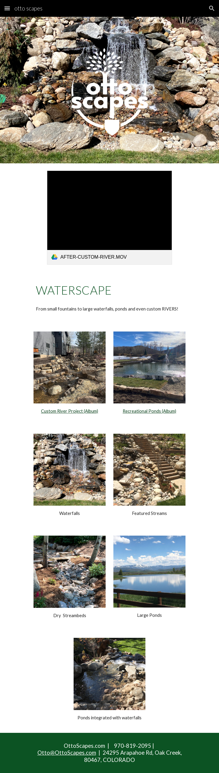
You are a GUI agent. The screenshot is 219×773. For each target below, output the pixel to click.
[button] (7, 8)
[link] (109, 218)
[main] (109, 290)
